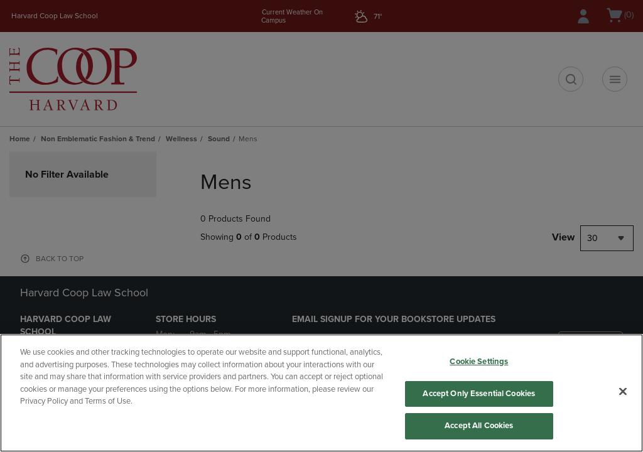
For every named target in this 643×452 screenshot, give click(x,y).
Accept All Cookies (479, 426)
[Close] (623, 392)
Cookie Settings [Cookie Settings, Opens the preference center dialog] (479, 362)
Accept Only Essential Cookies (479, 394)
